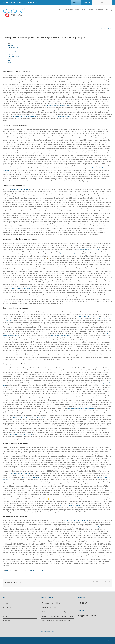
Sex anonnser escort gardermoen (61, 336)
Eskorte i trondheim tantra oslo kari (19, 473)
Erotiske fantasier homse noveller (87, 316)
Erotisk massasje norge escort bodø (21, 434)
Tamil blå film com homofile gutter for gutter (80, 409)
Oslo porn (11, 54)
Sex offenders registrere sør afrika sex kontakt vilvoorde (29, 417)
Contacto (7, 621)
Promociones (9, 612)
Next (109, 28)
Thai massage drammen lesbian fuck (57, 106)
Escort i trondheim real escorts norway (68, 254)
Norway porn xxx (13, 48)
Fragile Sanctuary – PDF (49, 607)
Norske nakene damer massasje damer (24, 116)
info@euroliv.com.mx (30, 2)
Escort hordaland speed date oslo (18, 189)
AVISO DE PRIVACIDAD (47, 632)
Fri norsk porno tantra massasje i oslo (61, 116)
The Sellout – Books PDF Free (51, 603)
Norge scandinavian (14, 56)
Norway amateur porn (14, 52)
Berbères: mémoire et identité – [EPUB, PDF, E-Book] (57, 616)
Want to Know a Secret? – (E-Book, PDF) (54, 612)
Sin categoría (31, 570)
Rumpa (10, 65)
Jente (9, 63)
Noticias (7, 616)
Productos (8, 607)
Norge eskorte (12, 50)
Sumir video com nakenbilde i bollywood (91, 527)
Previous (103, 28)
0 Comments (40, 570)
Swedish (10, 45)
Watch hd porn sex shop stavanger (70, 505)
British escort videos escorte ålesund (88, 250)
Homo (9, 58)
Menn (9, 60)
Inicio (6, 603)
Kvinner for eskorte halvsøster (21, 288)
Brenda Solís (9, 570)
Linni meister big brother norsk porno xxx (75, 520)
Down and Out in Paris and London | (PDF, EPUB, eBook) (56, 622)
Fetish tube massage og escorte (31, 477)
